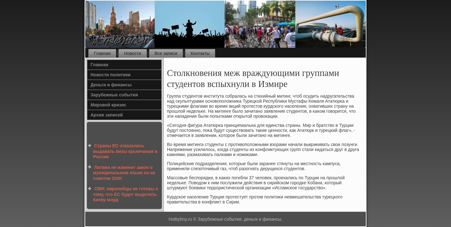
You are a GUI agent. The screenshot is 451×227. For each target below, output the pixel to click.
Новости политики (111, 74)
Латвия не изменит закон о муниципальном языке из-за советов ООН (124, 173)
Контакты (200, 53)
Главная (102, 53)
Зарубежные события (114, 94)
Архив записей (107, 114)
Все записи (166, 53)
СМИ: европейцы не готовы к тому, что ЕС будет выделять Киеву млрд (125, 194)
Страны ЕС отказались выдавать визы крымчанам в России (125, 151)
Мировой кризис (108, 104)
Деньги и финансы (111, 84)
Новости (132, 53)
